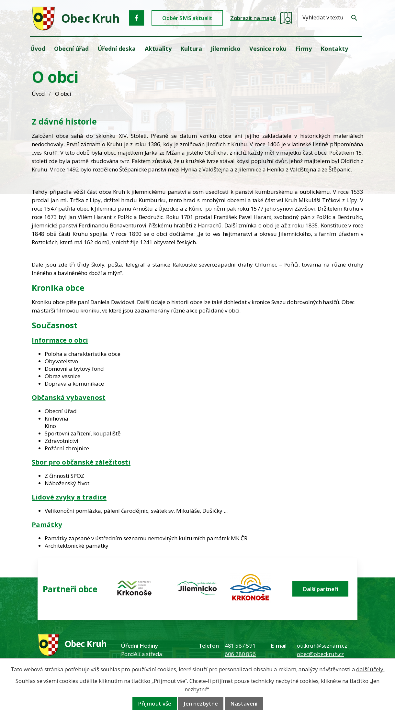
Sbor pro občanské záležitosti (81, 461)
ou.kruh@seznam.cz (322, 645)
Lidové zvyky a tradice (69, 496)
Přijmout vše (154, 703)
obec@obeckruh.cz (320, 654)
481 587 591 (240, 645)
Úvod (38, 93)
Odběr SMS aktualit (187, 18)
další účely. (370, 669)
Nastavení (243, 703)
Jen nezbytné (201, 703)
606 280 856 (240, 654)
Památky (47, 524)
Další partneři (320, 589)
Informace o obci (60, 340)
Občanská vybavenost (69, 397)
